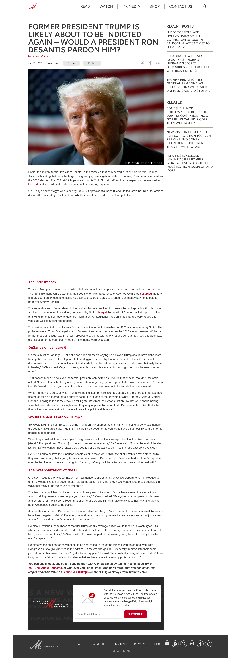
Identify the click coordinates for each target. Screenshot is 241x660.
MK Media (131, 6)
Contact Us (180, 6)
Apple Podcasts (51, 567)
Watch (106, 6)
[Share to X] (142, 63)
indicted (33, 184)
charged (147, 293)
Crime (71, 63)
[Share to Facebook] (150, 63)
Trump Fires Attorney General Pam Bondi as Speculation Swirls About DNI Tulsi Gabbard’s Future (189, 85)
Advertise (100, 644)
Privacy (139, 644)
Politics (92, 63)
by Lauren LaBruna (38, 56)
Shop (155, 6)
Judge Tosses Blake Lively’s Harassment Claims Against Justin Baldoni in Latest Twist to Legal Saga (188, 39)
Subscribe (120, 644)
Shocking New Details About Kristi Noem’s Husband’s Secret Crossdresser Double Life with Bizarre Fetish (188, 63)
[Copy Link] (158, 63)
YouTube (34, 567)
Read (85, 6)
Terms (155, 644)
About (82, 644)
